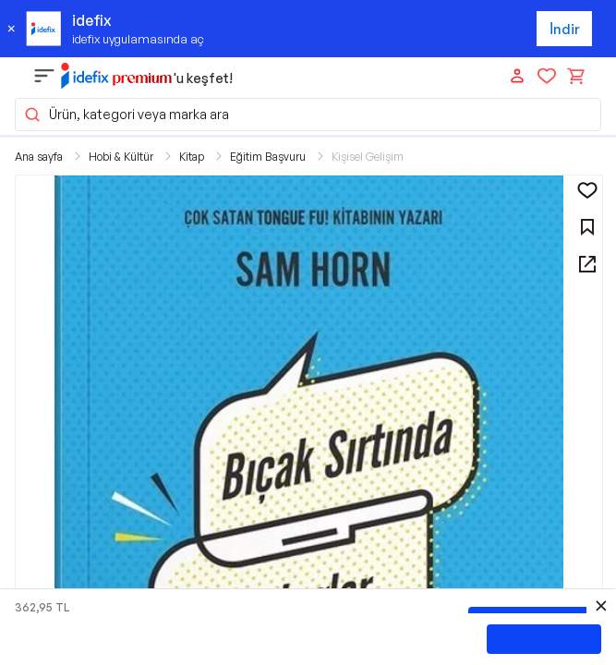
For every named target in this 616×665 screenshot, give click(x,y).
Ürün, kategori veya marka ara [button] (126, 114)
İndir (565, 29)
